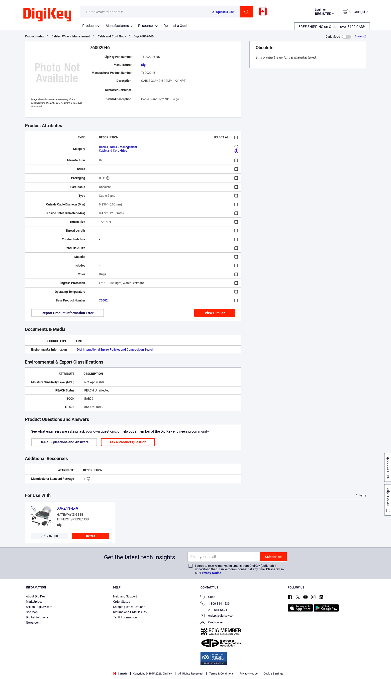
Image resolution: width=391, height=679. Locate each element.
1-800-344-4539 (215, 604)
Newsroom (33, 622)
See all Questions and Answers (64, 442)
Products (89, 26)
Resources (146, 26)
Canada (120, 673)
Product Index (34, 36)
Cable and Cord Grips (112, 36)
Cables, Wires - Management (71, 36)
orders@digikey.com (217, 616)
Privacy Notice (210, 573)
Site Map (32, 612)
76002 (103, 300)
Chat (207, 597)
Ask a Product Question (127, 442)
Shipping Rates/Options (129, 607)
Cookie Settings (273, 673)
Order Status (121, 601)
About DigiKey (35, 596)
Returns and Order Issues (130, 612)
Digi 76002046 (144, 36)
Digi (143, 65)
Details (90, 536)
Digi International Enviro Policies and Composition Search (115, 349)
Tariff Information (125, 617)
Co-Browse (211, 622)
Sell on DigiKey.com (39, 607)
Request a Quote (176, 26)
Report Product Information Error (68, 313)
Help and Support (125, 596)
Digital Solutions (37, 617)
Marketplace (34, 601)
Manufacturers (117, 26)
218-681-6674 (213, 610)
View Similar (215, 313)
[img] (47, 15)
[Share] (360, 36)
